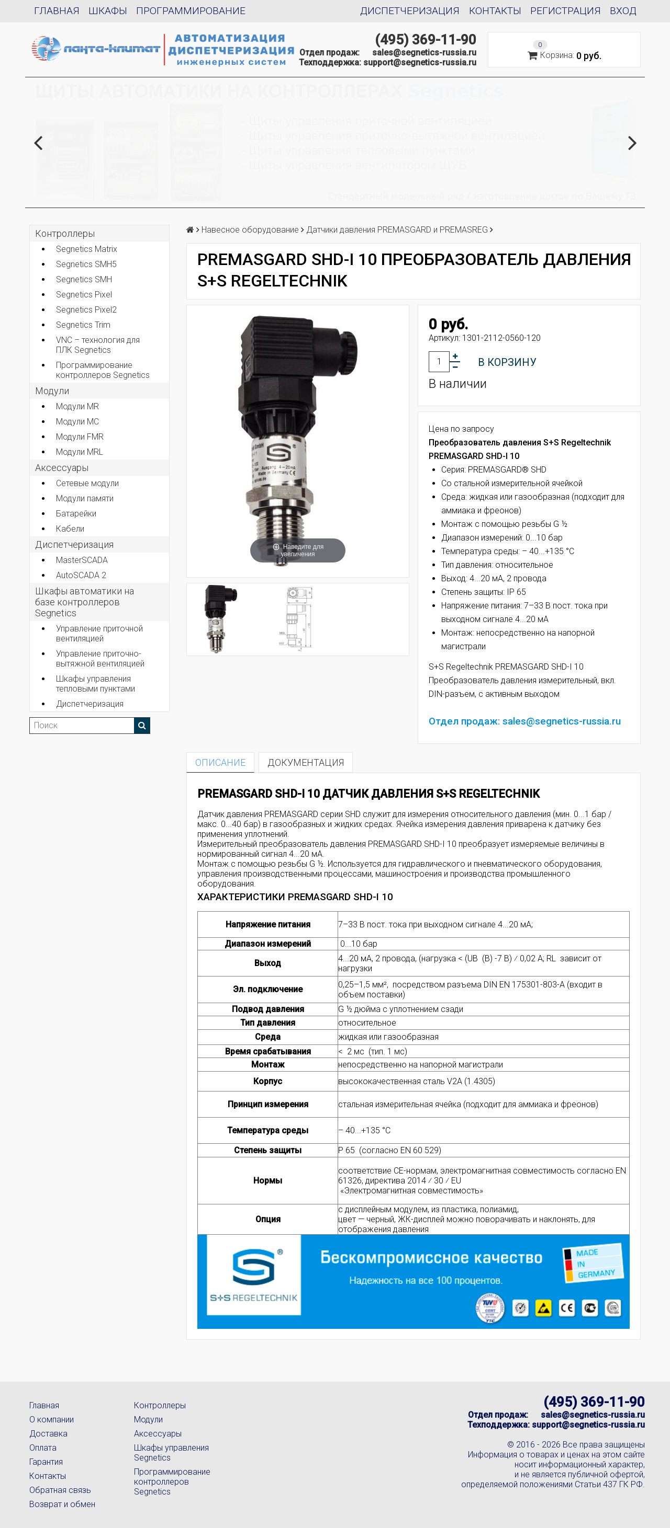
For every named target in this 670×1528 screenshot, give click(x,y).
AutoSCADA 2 (81, 575)
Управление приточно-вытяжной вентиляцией (100, 659)
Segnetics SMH (84, 279)
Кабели (70, 529)
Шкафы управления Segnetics (171, 1453)
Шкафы (107, 11)
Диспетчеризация (410, 11)
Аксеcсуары (61, 467)
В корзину (507, 362)
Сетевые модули (87, 483)
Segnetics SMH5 (86, 264)
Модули (52, 390)
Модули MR (77, 406)
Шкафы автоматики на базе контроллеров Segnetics (84, 601)
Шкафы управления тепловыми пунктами (95, 684)
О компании (51, 1419)
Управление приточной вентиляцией (99, 634)
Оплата (43, 1448)
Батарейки (76, 514)
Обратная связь (60, 1490)
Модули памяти (85, 498)
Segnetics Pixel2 (86, 310)
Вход (623, 11)
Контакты (495, 11)
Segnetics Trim (83, 325)
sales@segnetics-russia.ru (424, 53)
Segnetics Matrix (86, 249)
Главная (57, 11)
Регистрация (565, 11)
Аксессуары (158, 1434)
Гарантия (46, 1462)
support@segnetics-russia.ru (419, 62)
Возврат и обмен (62, 1504)
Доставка (48, 1434)
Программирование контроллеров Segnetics (103, 370)
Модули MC (77, 422)
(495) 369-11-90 (425, 40)
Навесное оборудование (250, 230)
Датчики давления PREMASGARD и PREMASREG (397, 230)
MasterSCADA (82, 560)
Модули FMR (80, 437)
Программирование (190, 11)
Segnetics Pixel (84, 295)
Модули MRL (79, 452)
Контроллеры (65, 233)
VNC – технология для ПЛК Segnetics (98, 345)
